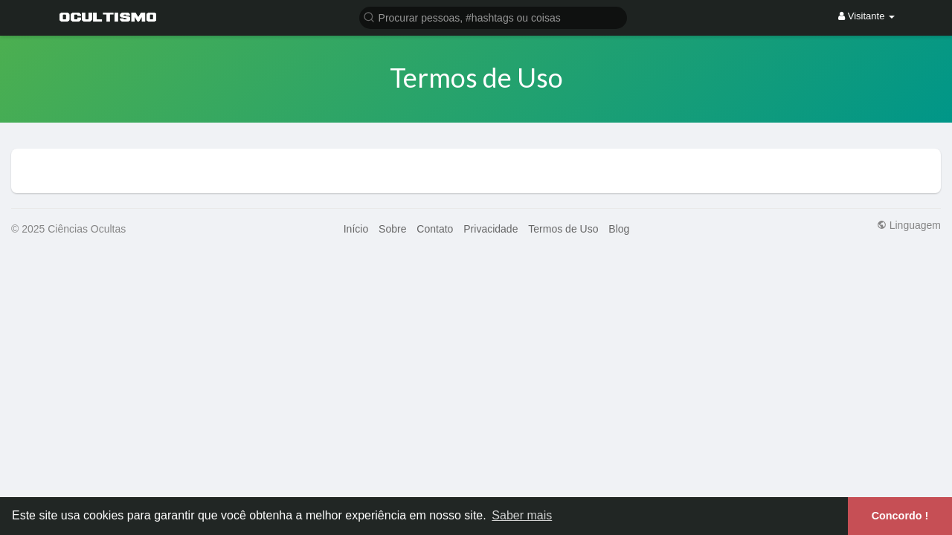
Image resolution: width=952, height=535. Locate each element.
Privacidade (490, 229)
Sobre (392, 229)
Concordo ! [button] (900, 516)
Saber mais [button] (522, 515)
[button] (493, 16)
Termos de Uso (563, 229)
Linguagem (909, 225)
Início (356, 229)
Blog (618, 229)
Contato (434, 229)
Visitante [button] (866, 16)
